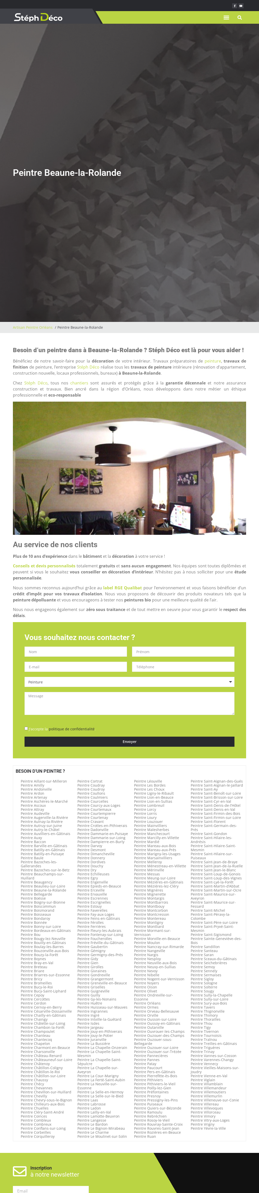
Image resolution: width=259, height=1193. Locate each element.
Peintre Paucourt (148, 1067)
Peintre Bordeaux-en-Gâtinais (46, 930)
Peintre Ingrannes (92, 1011)
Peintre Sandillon (205, 946)
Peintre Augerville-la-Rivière (44, 817)
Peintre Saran (202, 954)
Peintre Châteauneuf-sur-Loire (46, 1059)
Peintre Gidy (87, 958)
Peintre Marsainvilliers (153, 857)
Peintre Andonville (36, 789)
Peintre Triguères (205, 1047)
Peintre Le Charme (93, 1132)
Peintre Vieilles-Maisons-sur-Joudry (215, 1069)
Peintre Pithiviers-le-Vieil (155, 1083)
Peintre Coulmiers (92, 797)
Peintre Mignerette (150, 894)
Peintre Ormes (146, 1007)
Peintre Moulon (147, 942)
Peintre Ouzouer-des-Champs (159, 1035)
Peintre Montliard (149, 926)
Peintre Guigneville (93, 991)
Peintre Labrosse (91, 1104)
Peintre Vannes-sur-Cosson (213, 1055)
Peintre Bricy (31, 979)
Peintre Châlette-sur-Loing (43, 1023)
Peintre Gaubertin (92, 946)
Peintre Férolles (90, 922)
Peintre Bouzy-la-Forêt (39, 954)
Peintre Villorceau (206, 1112)
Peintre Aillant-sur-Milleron (44, 781)
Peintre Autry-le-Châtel (40, 829)
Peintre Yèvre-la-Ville (208, 1128)
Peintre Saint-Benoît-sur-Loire (216, 793)
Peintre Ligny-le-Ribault (154, 793)
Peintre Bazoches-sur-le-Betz (45, 870)
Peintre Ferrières (91, 926)
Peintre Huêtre (89, 1003)
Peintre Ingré (88, 1015)
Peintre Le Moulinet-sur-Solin (102, 1136)
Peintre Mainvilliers (150, 825)
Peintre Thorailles (206, 1019)
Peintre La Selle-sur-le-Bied (100, 1096)
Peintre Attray (32, 809)
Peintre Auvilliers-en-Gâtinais (45, 833)
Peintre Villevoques (207, 1108)
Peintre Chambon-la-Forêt (42, 1027)
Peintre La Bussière (93, 1043)
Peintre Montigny (148, 922)
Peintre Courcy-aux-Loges (98, 805)
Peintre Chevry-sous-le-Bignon (46, 1100)
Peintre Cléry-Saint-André (42, 1112)
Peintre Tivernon (205, 1031)
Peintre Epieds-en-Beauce (99, 886)
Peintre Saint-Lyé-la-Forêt (212, 882)
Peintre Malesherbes (151, 829)
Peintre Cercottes (35, 999)
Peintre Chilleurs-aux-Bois (43, 1104)
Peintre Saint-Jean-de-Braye (214, 861)
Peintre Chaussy (34, 1079)
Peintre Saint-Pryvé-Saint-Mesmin (212, 928)
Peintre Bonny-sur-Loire (41, 926)
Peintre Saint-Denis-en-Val (213, 809)
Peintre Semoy (203, 966)
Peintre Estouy (89, 906)
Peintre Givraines (91, 970)
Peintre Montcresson (151, 914)
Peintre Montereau (150, 918)
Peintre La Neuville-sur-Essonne (97, 1085)
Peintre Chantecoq (36, 1039)
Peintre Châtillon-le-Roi (40, 1071)
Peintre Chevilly (34, 1096)
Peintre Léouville (148, 781)
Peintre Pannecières (151, 1055)
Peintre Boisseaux (36, 914)
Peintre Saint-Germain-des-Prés (214, 827)
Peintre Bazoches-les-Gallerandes (39, 863)
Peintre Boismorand (37, 910)
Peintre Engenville (92, 882)
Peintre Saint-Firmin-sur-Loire (216, 817)
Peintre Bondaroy (35, 918)
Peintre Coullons (91, 793)
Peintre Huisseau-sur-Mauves (102, 1007)
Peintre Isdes (88, 1023)
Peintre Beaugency (36, 882)
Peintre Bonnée (34, 922)
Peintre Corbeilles (36, 1132)
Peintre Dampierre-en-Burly (100, 841)
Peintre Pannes (147, 1059)
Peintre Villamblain (207, 1083)
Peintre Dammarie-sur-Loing (101, 837)
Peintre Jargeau (90, 1027)
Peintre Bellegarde (36, 894)
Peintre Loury (145, 817)
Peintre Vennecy (204, 1063)
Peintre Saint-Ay (204, 789)
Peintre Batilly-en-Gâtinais (43, 849)
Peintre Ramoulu (148, 1112)
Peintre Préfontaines (151, 1092)
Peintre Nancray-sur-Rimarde (159, 946)
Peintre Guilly (88, 995)
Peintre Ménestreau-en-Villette (160, 866)
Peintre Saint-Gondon (209, 833)
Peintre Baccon (33, 841)
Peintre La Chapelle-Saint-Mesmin (99, 1053)
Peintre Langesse (91, 1120)
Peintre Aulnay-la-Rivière (42, 821)
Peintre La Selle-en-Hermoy (100, 1092)
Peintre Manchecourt (152, 833)
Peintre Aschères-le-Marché (44, 801)
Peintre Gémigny (91, 950)
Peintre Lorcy (145, 809)
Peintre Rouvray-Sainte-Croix (158, 1124)
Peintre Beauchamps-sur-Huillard (42, 876)
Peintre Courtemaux (94, 809)
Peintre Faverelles (92, 910)
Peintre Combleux (36, 1120)
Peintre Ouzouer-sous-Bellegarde (153, 1041)
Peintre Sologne (204, 983)
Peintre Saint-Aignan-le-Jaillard (217, 785)
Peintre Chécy (32, 1083)
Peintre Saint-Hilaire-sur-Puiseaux (212, 855)
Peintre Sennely (204, 970)
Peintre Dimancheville (96, 853)
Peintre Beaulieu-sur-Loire (43, 886)
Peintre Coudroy (91, 789)
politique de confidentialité (72, 729)
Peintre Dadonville (93, 829)
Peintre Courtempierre (96, 813)
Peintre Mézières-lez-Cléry (156, 886)
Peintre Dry (86, 870)
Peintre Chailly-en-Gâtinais (43, 1015)
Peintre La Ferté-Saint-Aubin (101, 1079)
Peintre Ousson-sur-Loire (155, 1019)
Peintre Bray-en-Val (37, 962)
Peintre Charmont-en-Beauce (45, 1047)
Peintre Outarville (149, 1027)
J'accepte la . (62, 729)
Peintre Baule (32, 857)
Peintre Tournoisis (206, 1035)
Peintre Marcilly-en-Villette (156, 837)
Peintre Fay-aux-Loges (95, 914)
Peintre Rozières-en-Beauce (157, 1132)
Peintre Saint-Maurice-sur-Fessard (213, 904)
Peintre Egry (87, 878)
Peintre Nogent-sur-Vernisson (159, 979)
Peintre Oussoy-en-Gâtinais (157, 1023)
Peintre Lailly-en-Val (94, 1112)
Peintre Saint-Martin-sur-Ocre (216, 890)
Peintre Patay (145, 1063)
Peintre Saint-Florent (208, 821)
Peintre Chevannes (37, 1088)
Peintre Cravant (90, 821)
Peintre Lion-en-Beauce (154, 797)
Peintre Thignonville (208, 1011)
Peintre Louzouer (148, 821)
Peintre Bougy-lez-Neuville (43, 938)
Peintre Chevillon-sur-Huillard (46, 1092)
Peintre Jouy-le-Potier (95, 1035)
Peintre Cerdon (33, 1003)
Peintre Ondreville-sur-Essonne (153, 997)
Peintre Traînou (204, 1039)
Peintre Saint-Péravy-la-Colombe (210, 916)
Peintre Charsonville (38, 1051)
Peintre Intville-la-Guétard (99, 1019)
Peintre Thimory (204, 1015)
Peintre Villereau (205, 1104)
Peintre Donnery (91, 857)
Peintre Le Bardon (92, 1124)
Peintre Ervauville (92, 894)
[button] (226, 17)
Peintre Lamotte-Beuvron (98, 1116)
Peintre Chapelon (35, 1043)
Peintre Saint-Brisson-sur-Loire (217, 797)
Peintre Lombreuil (149, 805)
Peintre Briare (32, 970)
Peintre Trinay (202, 1051)
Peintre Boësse (33, 898)
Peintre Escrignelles (94, 902)
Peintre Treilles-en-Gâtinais (214, 1043)
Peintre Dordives (91, 861)
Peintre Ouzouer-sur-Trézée (157, 1051)
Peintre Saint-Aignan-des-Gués (217, 781)
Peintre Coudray (91, 785)
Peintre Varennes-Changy (212, 1059)
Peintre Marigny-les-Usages (157, 853)
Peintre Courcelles (92, 801)
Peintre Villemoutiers (208, 1092)
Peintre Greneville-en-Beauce (102, 983)
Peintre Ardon (32, 793)
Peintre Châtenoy (35, 1063)
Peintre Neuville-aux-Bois (155, 962)
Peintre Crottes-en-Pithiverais (102, 825)
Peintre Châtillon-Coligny (42, 1067)
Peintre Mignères (148, 890)
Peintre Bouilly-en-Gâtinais (43, 942)
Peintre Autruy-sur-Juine (41, 825)
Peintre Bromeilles (36, 983)
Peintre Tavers (203, 1007)
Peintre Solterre (204, 987)
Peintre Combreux (36, 1124)
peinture (213, 361)
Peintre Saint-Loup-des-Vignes (216, 878)
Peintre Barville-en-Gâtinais (44, 845)
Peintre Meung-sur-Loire (155, 878)
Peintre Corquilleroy (38, 1136)
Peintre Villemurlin (206, 1096)
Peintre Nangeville (149, 950)
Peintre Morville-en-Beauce (157, 938)
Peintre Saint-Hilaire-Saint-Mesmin (213, 847)
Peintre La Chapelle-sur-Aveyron (97, 1069)
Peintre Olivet (145, 991)
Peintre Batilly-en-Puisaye (42, 853)
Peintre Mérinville (149, 870)
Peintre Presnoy (147, 1096)
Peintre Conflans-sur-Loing (43, 1128)
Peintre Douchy (90, 866)
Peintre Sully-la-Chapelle (211, 995)
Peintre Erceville (91, 890)
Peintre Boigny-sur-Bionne (43, 902)
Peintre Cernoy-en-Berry (41, 1007)
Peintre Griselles (91, 987)
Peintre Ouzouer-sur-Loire (156, 1047)
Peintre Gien (87, 962)
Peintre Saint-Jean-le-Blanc (213, 870)
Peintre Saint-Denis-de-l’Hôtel (216, 805)
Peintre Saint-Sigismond (211, 934)
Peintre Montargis (149, 898)
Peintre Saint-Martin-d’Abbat (215, 886)
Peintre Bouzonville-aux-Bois (45, 950)
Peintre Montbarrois (151, 902)
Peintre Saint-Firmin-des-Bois (215, 813)
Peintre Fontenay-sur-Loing (100, 934)
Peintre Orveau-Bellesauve (156, 1011)
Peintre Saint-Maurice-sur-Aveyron (213, 896)
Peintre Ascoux (33, 805)
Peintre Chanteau (35, 1035)
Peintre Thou (201, 1023)
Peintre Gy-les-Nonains (96, 999)
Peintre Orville (146, 1015)
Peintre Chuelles (35, 1108)
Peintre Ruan (145, 1136)
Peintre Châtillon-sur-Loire (43, 1075)
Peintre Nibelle (146, 975)
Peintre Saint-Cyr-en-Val (211, 801)
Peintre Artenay (34, 797)
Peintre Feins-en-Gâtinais (98, 918)
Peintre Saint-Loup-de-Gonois (216, 874)
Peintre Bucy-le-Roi (37, 987)
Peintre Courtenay (92, 817)
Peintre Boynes (33, 958)
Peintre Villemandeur (209, 1088)
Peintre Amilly (32, 785)
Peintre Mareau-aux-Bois (155, 845)
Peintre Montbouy (149, 906)
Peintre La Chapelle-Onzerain (102, 1047)
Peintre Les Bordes (150, 785)
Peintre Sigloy (202, 979)
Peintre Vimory (203, 1116)
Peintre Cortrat (89, 781)
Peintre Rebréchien (150, 1116)
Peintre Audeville (35, 813)
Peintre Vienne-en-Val (209, 1075)
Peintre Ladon (89, 1108)
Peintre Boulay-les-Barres (42, 946)
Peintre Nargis (146, 954)
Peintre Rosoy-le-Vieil (152, 1120)
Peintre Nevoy (146, 970)
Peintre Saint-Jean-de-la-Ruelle (217, 866)
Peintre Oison (145, 987)
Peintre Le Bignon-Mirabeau (101, 1128)
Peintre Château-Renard (41, 1055)
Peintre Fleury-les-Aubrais (99, 930)
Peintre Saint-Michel (208, 910)
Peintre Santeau (204, 950)
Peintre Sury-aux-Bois (209, 1003)
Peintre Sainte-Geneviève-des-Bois (216, 940)
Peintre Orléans (147, 1003)
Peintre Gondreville (93, 975)
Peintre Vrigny (202, 1124)
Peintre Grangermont (95, 979)
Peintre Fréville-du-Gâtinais (100, 942)
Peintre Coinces (34, 1116)
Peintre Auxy (31, 837)
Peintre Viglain (203, 1079)
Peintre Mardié (146, 841)
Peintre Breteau (34, 966)
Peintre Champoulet (38, 1031)
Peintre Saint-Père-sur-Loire (214, 922)
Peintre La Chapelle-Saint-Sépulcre (99, 1061)
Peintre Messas (147, 874)
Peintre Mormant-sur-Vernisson (152, 932)
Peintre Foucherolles (94, 938)
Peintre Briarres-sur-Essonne (45, 975)
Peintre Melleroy (148, 861)
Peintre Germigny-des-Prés (100, 954)
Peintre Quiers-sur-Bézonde (157, 1108)
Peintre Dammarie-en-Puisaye (102, 833)
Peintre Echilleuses (93, 874)
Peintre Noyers (146, 983)
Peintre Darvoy (89, 845)
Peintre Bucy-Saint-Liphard (43, 991)
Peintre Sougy (202, 991)
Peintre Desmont (91, 849)
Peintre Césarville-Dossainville (46, 1011)
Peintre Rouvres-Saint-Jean (156, 1128)
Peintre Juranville (91, 1039)
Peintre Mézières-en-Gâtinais (158, 882)
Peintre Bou (30, 934)
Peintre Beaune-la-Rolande (43, 890)
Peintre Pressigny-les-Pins (156, 1100)
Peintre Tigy (201, 1027)
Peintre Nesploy (147, 958)
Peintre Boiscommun (38, 906)
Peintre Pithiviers (148, 1079)
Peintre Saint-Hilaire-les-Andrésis (211, 839)
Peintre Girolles (90, 966)
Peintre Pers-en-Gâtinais (154, 1071)
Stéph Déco (88, 367)
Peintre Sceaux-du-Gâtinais (214, 958)
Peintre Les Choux (149, 789)
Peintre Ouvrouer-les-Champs (159, 1031)
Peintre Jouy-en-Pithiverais (99, 1031)
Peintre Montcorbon (151, 910)
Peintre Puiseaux (148, 1104)
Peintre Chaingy (34, 1019)
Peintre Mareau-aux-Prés (155, 849)
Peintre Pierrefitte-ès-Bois (155, 1075)
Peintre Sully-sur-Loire (209, 999)
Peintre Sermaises (206, 975)
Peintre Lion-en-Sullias (153, 801)
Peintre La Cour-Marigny (98, 1075)
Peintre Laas (87, 1100)
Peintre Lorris (145, 813)
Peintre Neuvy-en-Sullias (155, 966)
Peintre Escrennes (92, 898)
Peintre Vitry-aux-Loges (210, 1120)
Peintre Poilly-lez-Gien (152, 1088)
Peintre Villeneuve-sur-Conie (215, 1100)
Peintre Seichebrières (209, 962)
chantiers (79, 383)
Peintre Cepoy (32, 995)
